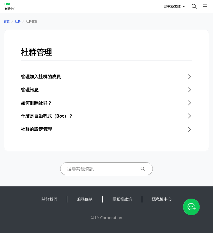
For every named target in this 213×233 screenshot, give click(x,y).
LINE (7, 4)
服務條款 (85, 199)
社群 (18, 21)
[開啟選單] (205, 6)
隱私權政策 (122, 199)
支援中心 (10, 9)
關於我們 (49, 199)
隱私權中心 (161, 199)
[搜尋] (194, 6)
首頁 (6, 21)
